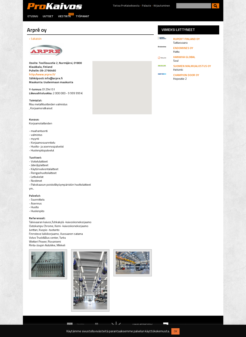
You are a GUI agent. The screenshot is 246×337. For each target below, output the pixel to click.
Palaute (146, 6)
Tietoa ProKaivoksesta (126, 6)
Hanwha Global (184, 57)
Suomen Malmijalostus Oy (192, 66)
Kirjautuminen (162, 6)
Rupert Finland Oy (186, 39)
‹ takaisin (35, 38)
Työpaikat (82, 16)
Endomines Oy (183, 48)
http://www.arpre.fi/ (42, 74)
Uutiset (48, 16)
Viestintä (64, 16)
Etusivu (33, 16)
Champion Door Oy (186, 75)
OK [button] (175, 331)
